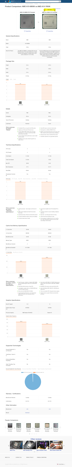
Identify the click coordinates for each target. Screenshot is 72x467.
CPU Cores (8, 178)
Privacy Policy (29, 457)
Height (7, 79)
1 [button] (29, 434)
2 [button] (31, 434)
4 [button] (34, 434)
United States (60, 464)
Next (60, 427)
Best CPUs (12, 450)
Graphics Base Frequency (11, 316)
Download (27, 412)
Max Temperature (26, 178)
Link (27, 409)
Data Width (34, 178)
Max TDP (20, 178)
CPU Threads (14, 178)
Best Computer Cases (42, 450)
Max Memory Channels (17, 252)
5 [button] (36, 434)
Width (11, 79)
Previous (6, 427)
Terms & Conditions (41, 457)
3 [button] (32, 434)
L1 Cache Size (9, 252)
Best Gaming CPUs (27, 450)
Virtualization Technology (42, 178)
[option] (14, 427)
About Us (7, 457)
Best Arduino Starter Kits (55, 450)
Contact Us (18, 457)
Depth (14, 79)
